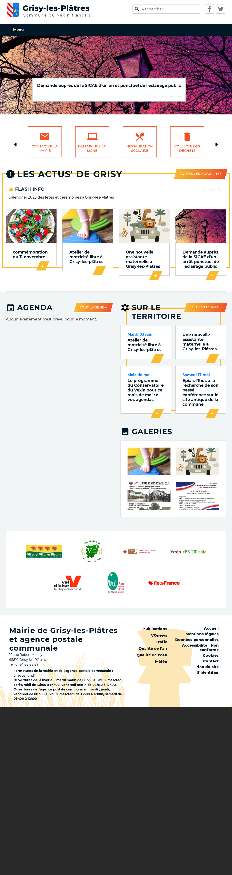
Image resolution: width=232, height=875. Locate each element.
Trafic (161, 642)
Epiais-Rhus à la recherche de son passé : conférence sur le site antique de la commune (200, 393)
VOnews (159, 636)
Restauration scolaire (140, 148)
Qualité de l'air (153, 649)
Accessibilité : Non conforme (200, 648)
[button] (149, 462)
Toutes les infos (206, 308)
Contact (211, 662)
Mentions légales (202, 635)
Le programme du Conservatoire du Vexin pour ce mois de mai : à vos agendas (146, 390)
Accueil (211, 629)
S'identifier (208, 673)
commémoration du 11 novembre (30, 255)
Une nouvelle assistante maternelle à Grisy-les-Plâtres (142, 259)
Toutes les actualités (201, 174)
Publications (154, 629)
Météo (161, 662)
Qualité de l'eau (152, 656)
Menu (18, 30)
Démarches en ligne (92, 148)
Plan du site (207, 667)
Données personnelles (197, 640)
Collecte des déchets (187, 148)
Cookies (211, 656)
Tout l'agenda (93, 308)
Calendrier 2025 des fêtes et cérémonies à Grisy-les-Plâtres (61, 197)
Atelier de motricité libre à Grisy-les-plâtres (86, 257)
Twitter (220, 9)
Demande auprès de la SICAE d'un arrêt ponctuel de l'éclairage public (109, 85)
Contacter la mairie (45, 148)
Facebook (209, 9)
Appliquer (137, 9)
